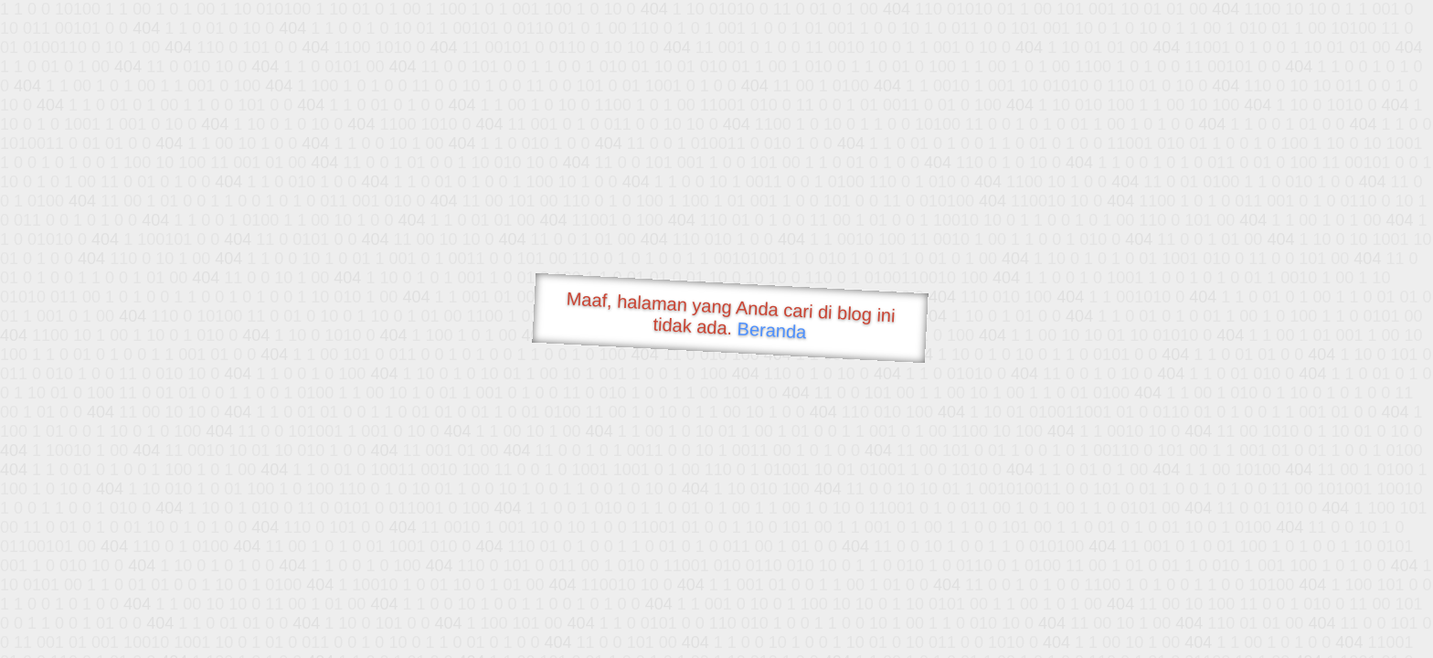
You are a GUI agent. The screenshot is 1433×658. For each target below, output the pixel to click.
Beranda (772, 330)
